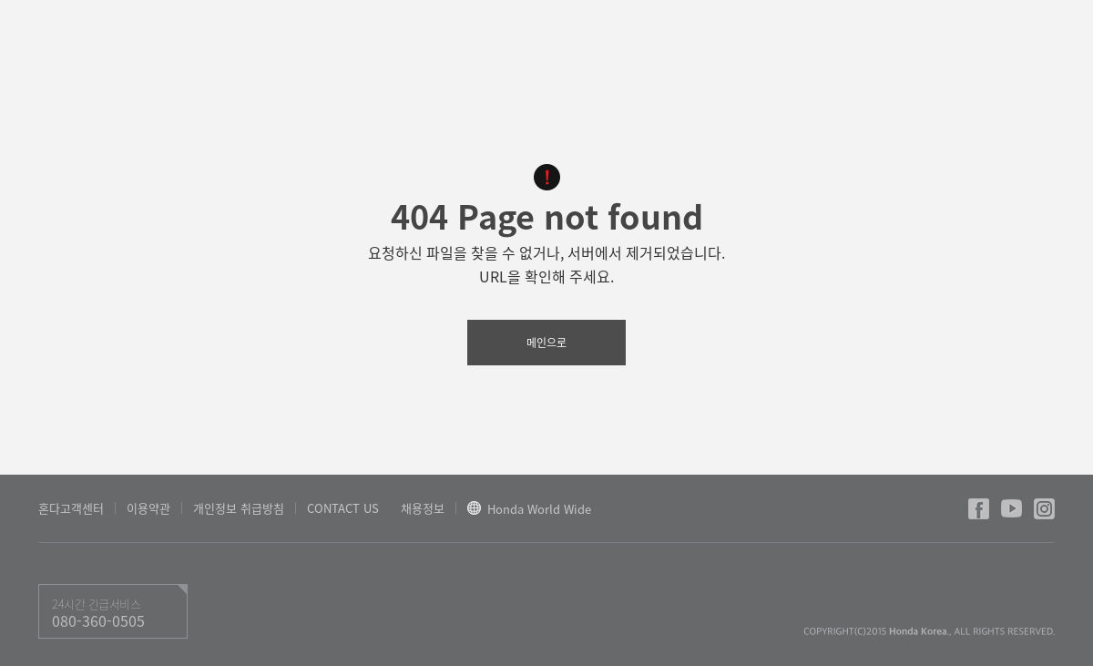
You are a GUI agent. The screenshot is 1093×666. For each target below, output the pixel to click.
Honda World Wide (539, 509)
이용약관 (148, 508)
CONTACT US (343, 508)
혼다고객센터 (71, 508)
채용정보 (422, 508)
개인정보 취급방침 (238, 508)
